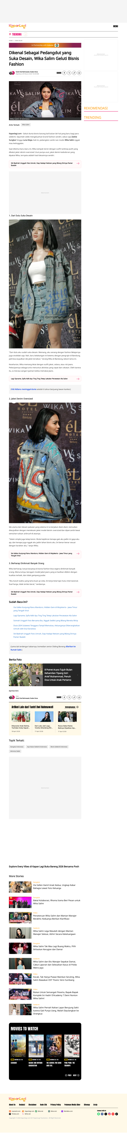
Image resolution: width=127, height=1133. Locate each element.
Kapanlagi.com (28, 1111)
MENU (115, 26)
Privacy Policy (56, 1104)
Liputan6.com (14, 1111)
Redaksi (22, 1104)
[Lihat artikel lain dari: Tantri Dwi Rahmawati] (72, 707)
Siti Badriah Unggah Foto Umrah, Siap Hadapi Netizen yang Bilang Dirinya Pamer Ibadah (42, 164)
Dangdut (36, 882)
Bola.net (39, 1111)
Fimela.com (14, 1114)
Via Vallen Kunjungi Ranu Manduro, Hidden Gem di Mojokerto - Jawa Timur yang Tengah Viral (41, 554)
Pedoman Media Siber (72, 1104)
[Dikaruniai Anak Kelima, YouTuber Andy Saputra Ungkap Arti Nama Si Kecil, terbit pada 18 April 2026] (21, 721)
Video (35, 913)
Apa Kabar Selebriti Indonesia (37, 747)
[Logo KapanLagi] (17, 26)
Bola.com (52, 1111)
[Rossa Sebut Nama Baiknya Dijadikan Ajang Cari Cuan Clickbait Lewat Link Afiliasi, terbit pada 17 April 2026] (67, 721)
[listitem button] (74, 73)
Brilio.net (26, 1114)
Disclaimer (32, 1104)
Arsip (95, 1104)
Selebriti (36, 928)
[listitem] (25, 34)
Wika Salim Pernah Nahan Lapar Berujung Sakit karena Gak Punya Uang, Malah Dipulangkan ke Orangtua (56, 1010)
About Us (12, 1104)
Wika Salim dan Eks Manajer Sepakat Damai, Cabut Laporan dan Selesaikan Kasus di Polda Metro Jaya (55, 964)
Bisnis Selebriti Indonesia (59, 747)
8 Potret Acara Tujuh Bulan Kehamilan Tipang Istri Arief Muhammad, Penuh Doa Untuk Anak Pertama (58, 674)
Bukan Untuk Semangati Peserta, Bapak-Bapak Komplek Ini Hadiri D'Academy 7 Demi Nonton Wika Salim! (55, 995)
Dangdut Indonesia (16, 747)
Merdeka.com (67, 1111)
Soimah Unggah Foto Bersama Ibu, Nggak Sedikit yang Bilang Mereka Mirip (45, 620)
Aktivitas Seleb (15, 751)
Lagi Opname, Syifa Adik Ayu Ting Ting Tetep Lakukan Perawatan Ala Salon (39, 379)
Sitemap (87, 1104)
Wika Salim (18, 40)
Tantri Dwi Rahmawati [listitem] (22, 72)
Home (11, 40)
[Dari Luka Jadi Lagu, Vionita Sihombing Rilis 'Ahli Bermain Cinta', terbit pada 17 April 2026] (44, 721)
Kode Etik (43, 1104)
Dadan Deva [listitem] (34, 72)
